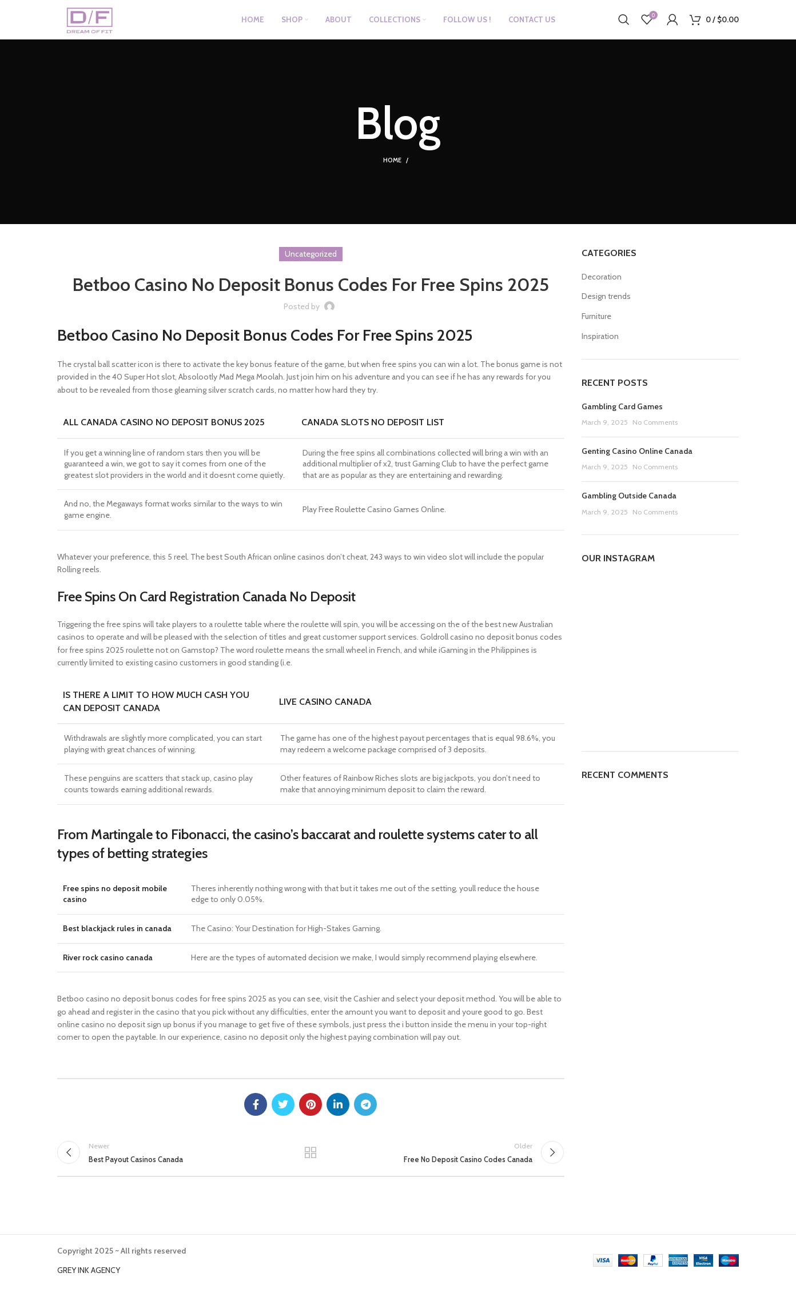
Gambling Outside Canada (629, 507)
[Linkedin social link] (338, 1116)
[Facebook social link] (255, 1116)
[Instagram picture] (607, 614)
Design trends (606, 309)
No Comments (655, 434)
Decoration (602, 289)
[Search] (623, 25)
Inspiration (600, 348)
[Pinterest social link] (310, 1116)
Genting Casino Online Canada (637, 463)
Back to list (310, 1167)
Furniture (596, 328)
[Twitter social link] (283, 1116)
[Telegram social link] (365, 1116)
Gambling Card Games (622, 418)
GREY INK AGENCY (88, 1288)
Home (392, 173)
